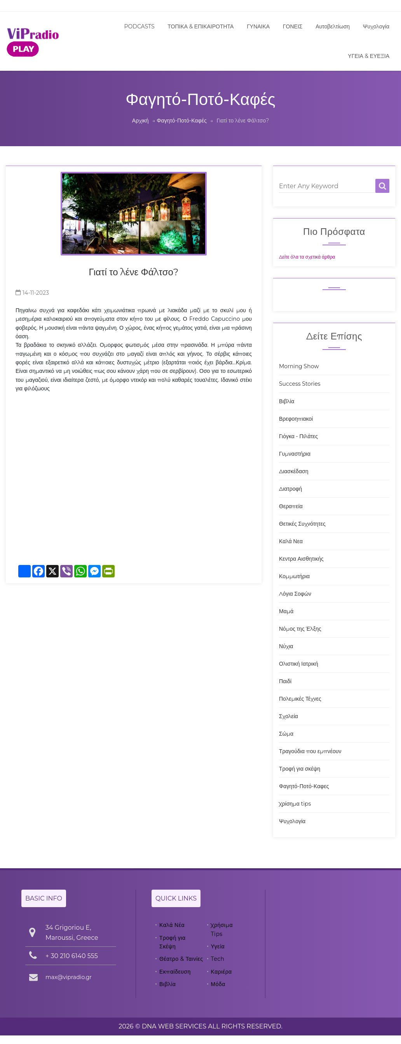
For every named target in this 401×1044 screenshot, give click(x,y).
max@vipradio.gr (68, 977)
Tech (218, 958)
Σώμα (286, 733)
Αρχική (140, 120)
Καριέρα (221, 971)
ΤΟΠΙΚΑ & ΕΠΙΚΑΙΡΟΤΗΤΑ (200, 26)
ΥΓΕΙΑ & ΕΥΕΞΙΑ (368, 55)
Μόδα (218, 984)
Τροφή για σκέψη (299, 768)
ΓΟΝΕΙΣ (293, 26)
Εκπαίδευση (175, 971)
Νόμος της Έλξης (300, 628)
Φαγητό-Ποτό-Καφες (304, 786)
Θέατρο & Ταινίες (181, 958)
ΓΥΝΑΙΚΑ (258, 26)
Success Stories (300, 383)
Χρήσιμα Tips (222, 929)
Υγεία (218, 946)
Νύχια (286, 646)
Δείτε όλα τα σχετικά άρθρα (307, 257)
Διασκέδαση (293, 471)
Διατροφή (290, 488)
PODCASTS (139, 26)
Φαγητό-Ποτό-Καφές (181, 120)
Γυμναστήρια (294, 453)
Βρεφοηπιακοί (296, 418)
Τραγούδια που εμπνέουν (310, 751)
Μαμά (286, 611)
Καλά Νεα (291, 541)
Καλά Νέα (172, 925)
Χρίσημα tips (295, 803)
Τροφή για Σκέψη (172, 942)
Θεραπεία (291, 506)
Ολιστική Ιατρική (298, 663)
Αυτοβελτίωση (333, 26)
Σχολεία (288, 716)
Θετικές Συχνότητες (302, 523)
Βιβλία (286, 401)
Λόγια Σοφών (295, 593)
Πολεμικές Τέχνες (300, 698)
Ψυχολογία (376, 26)
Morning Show (299, 366)
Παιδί (285, 681)
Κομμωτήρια (294, 576)
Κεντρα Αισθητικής (301, 558)
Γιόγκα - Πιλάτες (298, 436)
